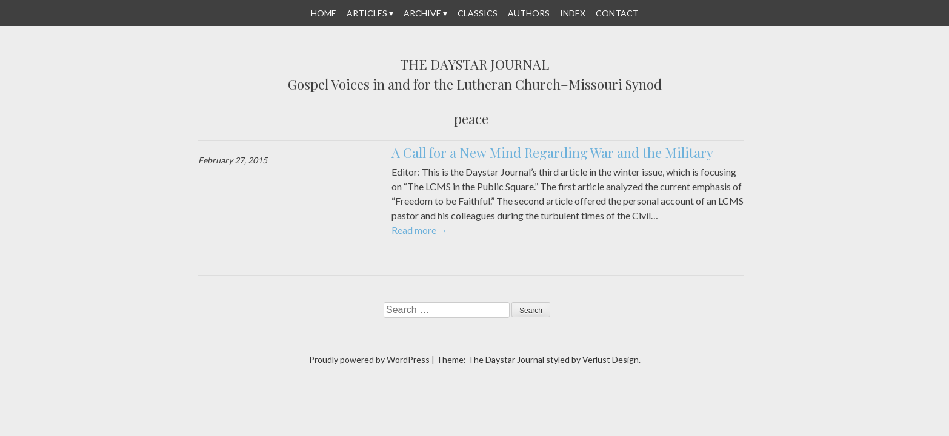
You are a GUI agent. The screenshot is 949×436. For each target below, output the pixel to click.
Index (572, 13)
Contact (617, 13)
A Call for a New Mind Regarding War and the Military (552, 153)
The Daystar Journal (474, 64)
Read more (419, 230)
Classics (478, 13)
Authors (529, 13)
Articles (367, 13)
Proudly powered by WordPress (369, 359)
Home (323, 13)
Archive (422, 13)
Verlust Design (610, 359)
